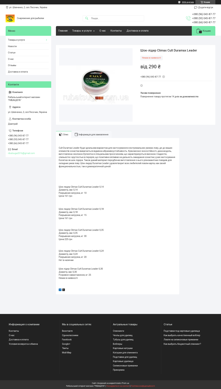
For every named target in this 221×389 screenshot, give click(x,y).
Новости (12, 46)
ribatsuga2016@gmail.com (21, 153)
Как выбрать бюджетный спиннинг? (182, 344)
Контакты (116, 30)
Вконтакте (67, 331)
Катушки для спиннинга (125, 352)
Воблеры (117, 344)
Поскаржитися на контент (117, 386)
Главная (63, 30)
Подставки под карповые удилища (182, 331)
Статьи (11, 52)
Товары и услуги (82, 30)
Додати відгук (205, 7)
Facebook (67, 339)
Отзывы (12, 65)
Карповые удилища (123, 361)
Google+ (66, 344)
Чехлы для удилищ (123, 335)
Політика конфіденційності (143, 386)
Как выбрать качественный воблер (182, 335)
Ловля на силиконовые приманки (181, 339)
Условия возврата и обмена (23, 344)
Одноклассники (70, 335)
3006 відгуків (188, 2)
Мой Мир (66, 352)
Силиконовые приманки (125, 365)
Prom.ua (125, 383)
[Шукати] (87, 18)
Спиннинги (118, 331)
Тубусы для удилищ (123, 339)
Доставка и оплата (137, 30)
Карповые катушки (123, 348)
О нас (102, 30)
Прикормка (118, 370)
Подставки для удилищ (125, 357)
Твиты (65, 348)
